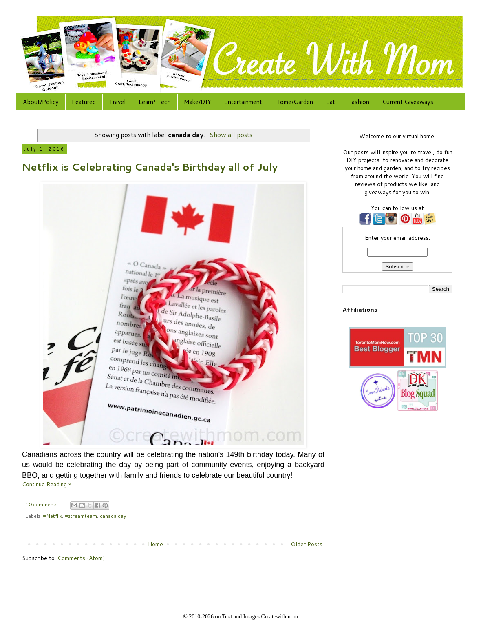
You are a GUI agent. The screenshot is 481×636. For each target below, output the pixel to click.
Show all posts (231, 134)
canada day (113, 515)
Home (155, 544)
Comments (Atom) (81, 558)
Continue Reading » (46, 484)
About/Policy (41, 102)
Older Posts (306, 544)
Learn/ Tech (155, 102)
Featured (84, 102)
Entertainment (243, 102)
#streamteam (81, 515)
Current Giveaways (407, 102)
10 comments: (42, 504)
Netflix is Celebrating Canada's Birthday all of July (150, 167)
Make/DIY (197, 102)
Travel (117, 102)
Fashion (358, 102)
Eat (330, 102)
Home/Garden (294, 102)
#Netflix (52, 515)
